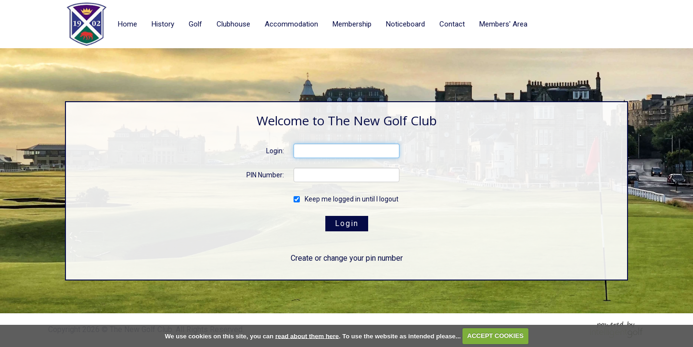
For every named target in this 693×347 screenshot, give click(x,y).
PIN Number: (265, 175)
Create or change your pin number (347, 258)
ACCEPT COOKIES (495, 335)
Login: (275, 151)
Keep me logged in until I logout (346, 199)
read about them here (307, 335)
